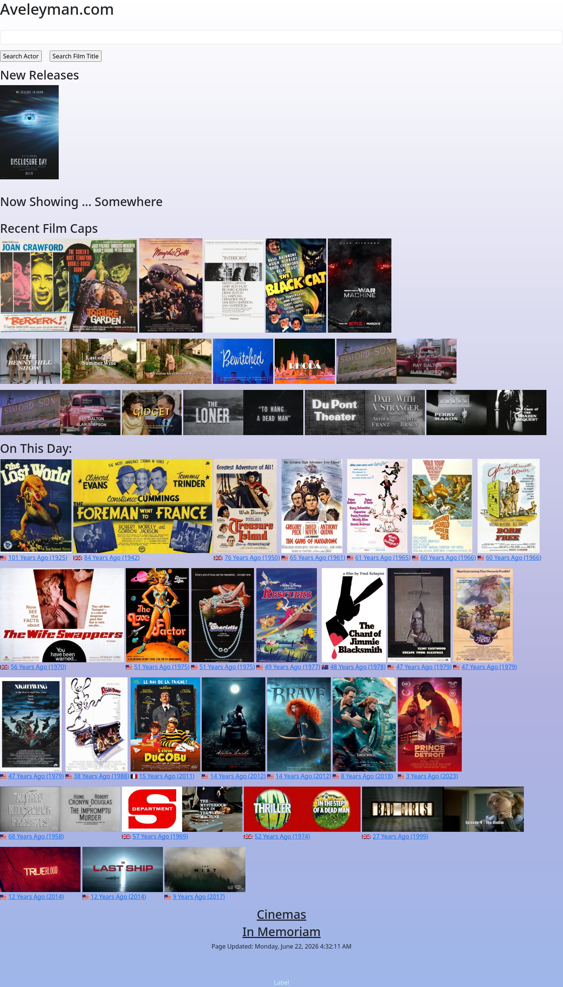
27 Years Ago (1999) (400, 836)
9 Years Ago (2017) (199, 896)
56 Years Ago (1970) (38, 667)
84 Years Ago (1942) (112, 557)
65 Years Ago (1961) (317, 557)
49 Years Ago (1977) (292, 667)
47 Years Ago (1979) (424, 667)
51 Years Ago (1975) (161, 667)
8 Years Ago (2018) (367, 776)
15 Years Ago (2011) (166, 776)
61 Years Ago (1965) (383, 557)
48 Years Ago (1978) (357, 667)
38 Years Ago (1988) (101, 776)
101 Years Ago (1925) (37, 557)
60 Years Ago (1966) (448, 557)
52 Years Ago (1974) (282, 836)
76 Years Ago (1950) (252, 557)
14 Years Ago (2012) (238, 776)
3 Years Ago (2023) (432, 776)
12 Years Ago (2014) (36, 896)
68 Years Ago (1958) (36, 836)
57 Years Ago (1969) (160, 836)
